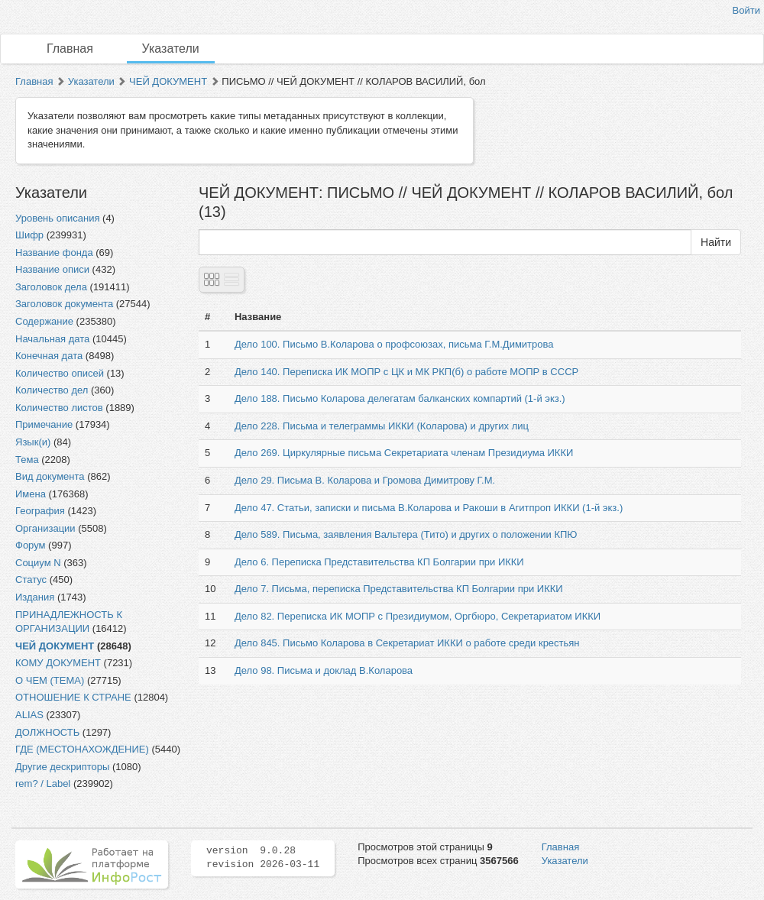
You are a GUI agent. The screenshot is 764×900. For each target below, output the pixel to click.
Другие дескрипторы (62, 766)
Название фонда (54, 252)
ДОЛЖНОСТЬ (47, 732)
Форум (30, 545)
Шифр (29, 235)
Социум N (38, 562)
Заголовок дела (51, 287)
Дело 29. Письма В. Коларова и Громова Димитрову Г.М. (365, 480)
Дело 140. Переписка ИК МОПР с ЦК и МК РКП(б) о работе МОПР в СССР (406, 371)
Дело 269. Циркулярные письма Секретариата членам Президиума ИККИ (404, 452)
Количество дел (51, 390)
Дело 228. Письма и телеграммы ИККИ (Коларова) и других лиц (382, 426)
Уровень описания (57, 218)
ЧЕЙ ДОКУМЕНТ (168, 81)
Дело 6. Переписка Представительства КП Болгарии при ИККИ (379, 562)
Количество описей (59, 373)
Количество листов (59, 407)
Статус (31, 579)
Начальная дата (52, 339)
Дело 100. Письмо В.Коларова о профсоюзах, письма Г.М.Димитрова (394, 344)
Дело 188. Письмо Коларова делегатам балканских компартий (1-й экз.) (400, 398)
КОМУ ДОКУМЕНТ (58, 663)
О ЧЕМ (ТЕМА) (49, 680)
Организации (45, 528)
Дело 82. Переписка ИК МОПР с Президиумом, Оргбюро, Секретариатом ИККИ (418, 616)
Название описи (52, 269)
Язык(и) (32, 442)
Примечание (44, 424)
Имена (30, 494)
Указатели (170, 48)
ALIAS (29, 714)
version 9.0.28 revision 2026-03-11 (262, 858)
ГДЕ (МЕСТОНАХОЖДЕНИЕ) (82, 749)
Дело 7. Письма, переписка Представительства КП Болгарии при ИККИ (399, 588)
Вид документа (50, 476)
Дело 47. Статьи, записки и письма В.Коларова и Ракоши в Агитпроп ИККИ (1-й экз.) (429, 507)
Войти (746, 10)
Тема (27, 459)
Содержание (44, 321)
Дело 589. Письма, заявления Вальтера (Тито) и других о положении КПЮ (406, 534)
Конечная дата (49, 355)
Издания (34, 597)
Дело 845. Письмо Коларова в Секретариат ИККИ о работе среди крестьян (407, 643)
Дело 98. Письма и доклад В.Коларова (324, 670)
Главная (70, 48)
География (40, 510)
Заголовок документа (64, 303)
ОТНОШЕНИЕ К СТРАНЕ (73, 697)
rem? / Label (42, 783)
